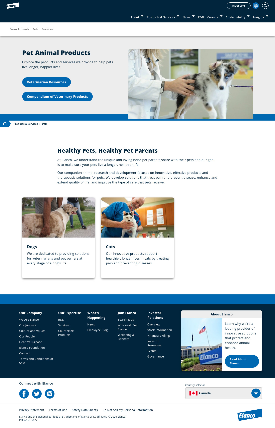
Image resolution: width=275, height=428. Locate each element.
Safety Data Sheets (85, 410)
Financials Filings (158, 335)
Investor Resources (154, 343)
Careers (212, 17)
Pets (35, 29)
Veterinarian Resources (46, 82)
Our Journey (27, 325)
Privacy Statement (31, 410)
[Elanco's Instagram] (49, 394)
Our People (27, 336)
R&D (201, 17)
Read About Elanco (238, 361)
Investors (239, 5)
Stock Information (159, 330)
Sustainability (235, 17)
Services (47, 29)
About (135, 17)
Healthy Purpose (30, 342)
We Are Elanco (29, 319)
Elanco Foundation (32, 347)
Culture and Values (32, 331)
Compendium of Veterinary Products (57, 96)
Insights (258, 17)
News (186, 17)
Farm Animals (19, 29)
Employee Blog (97, 330)
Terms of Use (58, 410)
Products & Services (161, 17)
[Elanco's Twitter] (37, 394)
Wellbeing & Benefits (126, 337)
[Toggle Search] (265, 5)
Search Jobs (126, 319)
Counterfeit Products (66, 333)
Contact (24, 353)
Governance (155, 356)
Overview (153, 324)
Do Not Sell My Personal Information (128, 410)
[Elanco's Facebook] (24, 394)
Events (151, 351)
